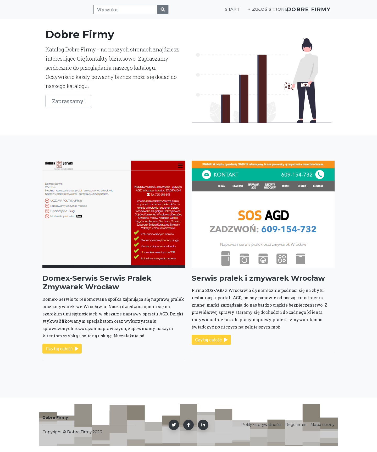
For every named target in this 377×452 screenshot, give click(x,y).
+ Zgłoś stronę (258, 12)
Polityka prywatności (261, 424)
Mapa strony (323, 424)
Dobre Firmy (305, 12)
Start (223, 12)
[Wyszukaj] (122, 12)
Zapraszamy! (68, 101)
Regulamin (295, 424)
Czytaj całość (62, 348)
